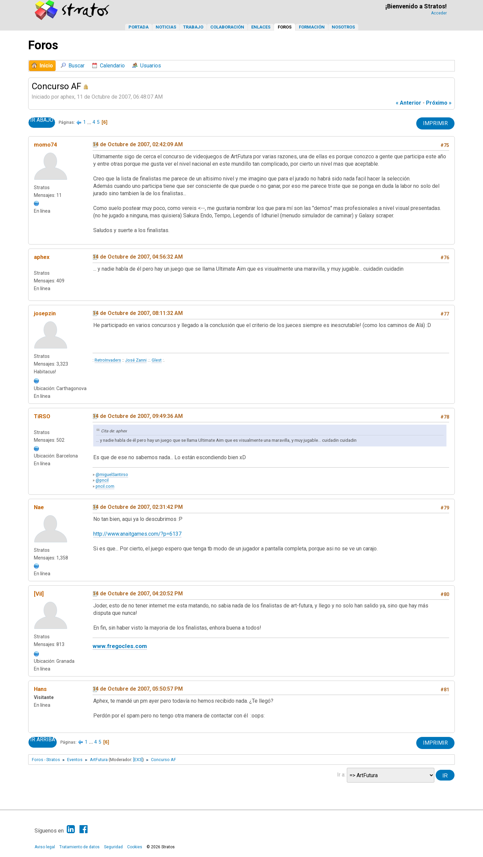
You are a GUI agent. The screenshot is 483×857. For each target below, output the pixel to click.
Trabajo (193, 27)
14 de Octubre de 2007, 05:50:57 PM (138, 689)
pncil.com (105, 486)
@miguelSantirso (112, 474)
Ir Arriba (42, 740)
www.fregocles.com (120, 646)
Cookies (134, 847)
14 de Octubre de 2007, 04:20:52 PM (138, 593)
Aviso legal (45, 847)
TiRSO (42, 416)
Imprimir (435, 123)
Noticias (166, 27)
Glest (157, 360)
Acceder (439, 13)
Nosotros (343, 27)
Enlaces (260, 27)
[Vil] (39, 593)
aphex (42, 257)
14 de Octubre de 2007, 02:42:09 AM (138, 144)
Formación (312, 27)
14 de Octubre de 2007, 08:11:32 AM (138, 313)
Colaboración (227, 27)
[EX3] (138, 759)
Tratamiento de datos (79, 847)
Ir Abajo (41, 120)
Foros (284, 27)
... (89, 122)
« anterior (408, 103)
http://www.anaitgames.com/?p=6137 (137, 534)
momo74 (45, 144)
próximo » (438, 103)
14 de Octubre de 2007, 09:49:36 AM (138, 416)
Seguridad (113, 847)
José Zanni (136, 360)
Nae (39, 507)
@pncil (102, 480)
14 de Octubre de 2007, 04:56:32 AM (138, 257)
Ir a (340, 774)
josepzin (45, 313)
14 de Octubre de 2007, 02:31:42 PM (138, 507)
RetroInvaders (108, 360)
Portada (138, 27)
